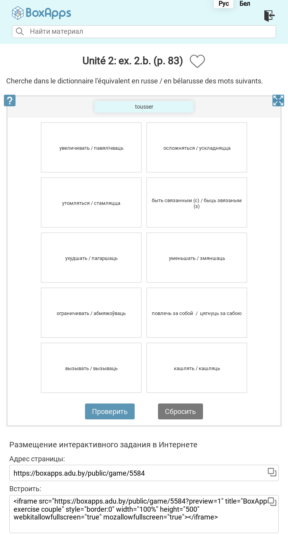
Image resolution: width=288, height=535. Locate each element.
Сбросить (180, 411)
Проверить (110, 411)
